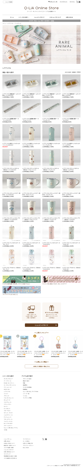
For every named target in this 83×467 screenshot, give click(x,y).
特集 (24, 383)
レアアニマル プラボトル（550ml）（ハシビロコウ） (31, 268)
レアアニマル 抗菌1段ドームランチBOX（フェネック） (51, 94)
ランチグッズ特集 (27, 398)
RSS (24, 447)
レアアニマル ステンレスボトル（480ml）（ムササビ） (70, 169)
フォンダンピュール (9, 398)
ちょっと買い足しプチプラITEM (30, 391)
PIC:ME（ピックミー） (9, 383)
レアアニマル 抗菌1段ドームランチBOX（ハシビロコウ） (11, 94)
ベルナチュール (7, 402)
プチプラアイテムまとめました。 (21, 294)
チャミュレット (7, 417)
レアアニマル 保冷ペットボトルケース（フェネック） (51, 144)
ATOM (27, 447)
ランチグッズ (18, 23)
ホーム (12, 17)
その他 (5, 430)
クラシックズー (7, 404)
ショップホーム (7, 439)
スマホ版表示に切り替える (10, 458)
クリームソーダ (7, 387)
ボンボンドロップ (8, 378)
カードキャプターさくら (10, 385)
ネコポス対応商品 (27, 387)
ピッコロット (7, 408)
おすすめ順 (68, 72)
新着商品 (25, 389)
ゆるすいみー (7, 389)
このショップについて (55, 17)
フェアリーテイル (8, 421)
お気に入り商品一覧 (28, 443)
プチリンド (6, 396)
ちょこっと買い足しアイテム (11, 427)
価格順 (74, 72)
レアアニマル (10, 23)
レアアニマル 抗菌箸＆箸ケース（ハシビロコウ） (10, 119)
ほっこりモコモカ (8, 423)
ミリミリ (6, 393)
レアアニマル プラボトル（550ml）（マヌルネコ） (51, 268)
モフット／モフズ (8, 413)
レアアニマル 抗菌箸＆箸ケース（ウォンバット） (30, 119)
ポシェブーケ (7, 400)
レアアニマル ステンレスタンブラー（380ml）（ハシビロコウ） (11, 218)
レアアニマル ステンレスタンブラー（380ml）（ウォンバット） (31, 218)
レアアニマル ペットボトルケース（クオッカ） (71, 243)
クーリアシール (7, 381)
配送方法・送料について (10, 445)
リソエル (25, 396)
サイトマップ (7, 454)
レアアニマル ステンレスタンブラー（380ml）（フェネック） (51, 218)
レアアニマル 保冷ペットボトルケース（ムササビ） (71, 144)
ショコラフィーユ (8, 415)
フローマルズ (7, 410)
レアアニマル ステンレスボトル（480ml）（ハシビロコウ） (10, 169)
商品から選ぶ (26, 381)
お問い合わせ (69, 17)
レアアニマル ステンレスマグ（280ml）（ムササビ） (71, 193)
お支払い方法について (9, 443)
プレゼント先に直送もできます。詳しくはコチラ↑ (61, 283)
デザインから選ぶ (27, 378)
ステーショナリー (8, 425)
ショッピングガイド (39, 17)
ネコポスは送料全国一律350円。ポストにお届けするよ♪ (21, 283)
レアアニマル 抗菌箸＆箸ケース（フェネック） (50, 119)
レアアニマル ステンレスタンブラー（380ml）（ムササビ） (71, 218)
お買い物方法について (9, 452)
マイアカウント (63, 1)
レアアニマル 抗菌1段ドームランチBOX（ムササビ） (71, 94)
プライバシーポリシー (28, 445)
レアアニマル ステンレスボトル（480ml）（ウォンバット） (30, 169)
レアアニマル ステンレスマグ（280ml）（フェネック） (51, 193)
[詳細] (52, 21)
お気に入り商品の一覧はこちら (41, 366)
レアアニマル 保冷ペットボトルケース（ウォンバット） (31, 144)
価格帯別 (25, 385)
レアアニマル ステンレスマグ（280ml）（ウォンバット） (31, 193)
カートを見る (26, 441)
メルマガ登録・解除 (9, 447)
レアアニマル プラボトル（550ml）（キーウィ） (11, 268)
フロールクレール (8, 419)
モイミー (6, 406)
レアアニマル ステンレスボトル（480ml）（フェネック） (50, 169)
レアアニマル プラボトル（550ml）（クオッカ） (71, 268)
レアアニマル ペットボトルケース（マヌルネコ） (51, 243)
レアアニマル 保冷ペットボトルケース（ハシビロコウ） (11, 144)
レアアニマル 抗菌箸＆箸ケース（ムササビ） (70, 119)
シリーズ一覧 (26, 393)
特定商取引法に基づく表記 (10, 456)
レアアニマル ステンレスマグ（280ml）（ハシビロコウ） (11, 193)
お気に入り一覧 (52, 1)
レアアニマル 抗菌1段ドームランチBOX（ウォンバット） (31, 94)
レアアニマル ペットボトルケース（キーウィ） (11, 243)
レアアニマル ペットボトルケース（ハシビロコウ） (31, 243)
